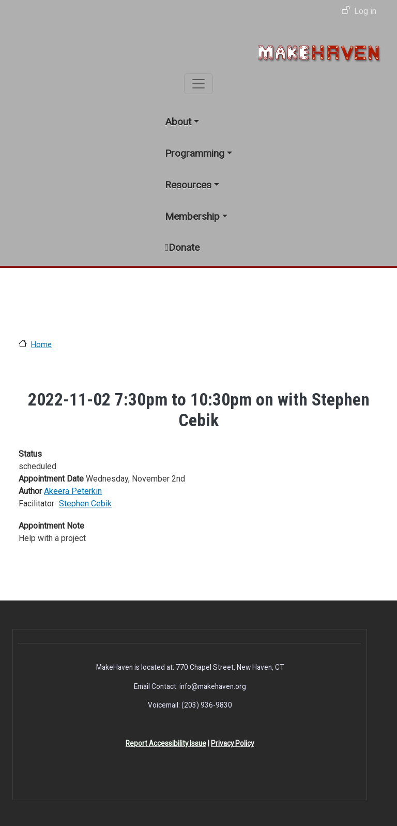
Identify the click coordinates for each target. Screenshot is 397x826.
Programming (194, 153)
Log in (365, 11)
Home (41, 344)
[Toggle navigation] (198, 83)
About (178, 122)
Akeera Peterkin (73, 491)
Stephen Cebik (85, 503)
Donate (184, 247)
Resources (188, 185)
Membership (192, 216)
